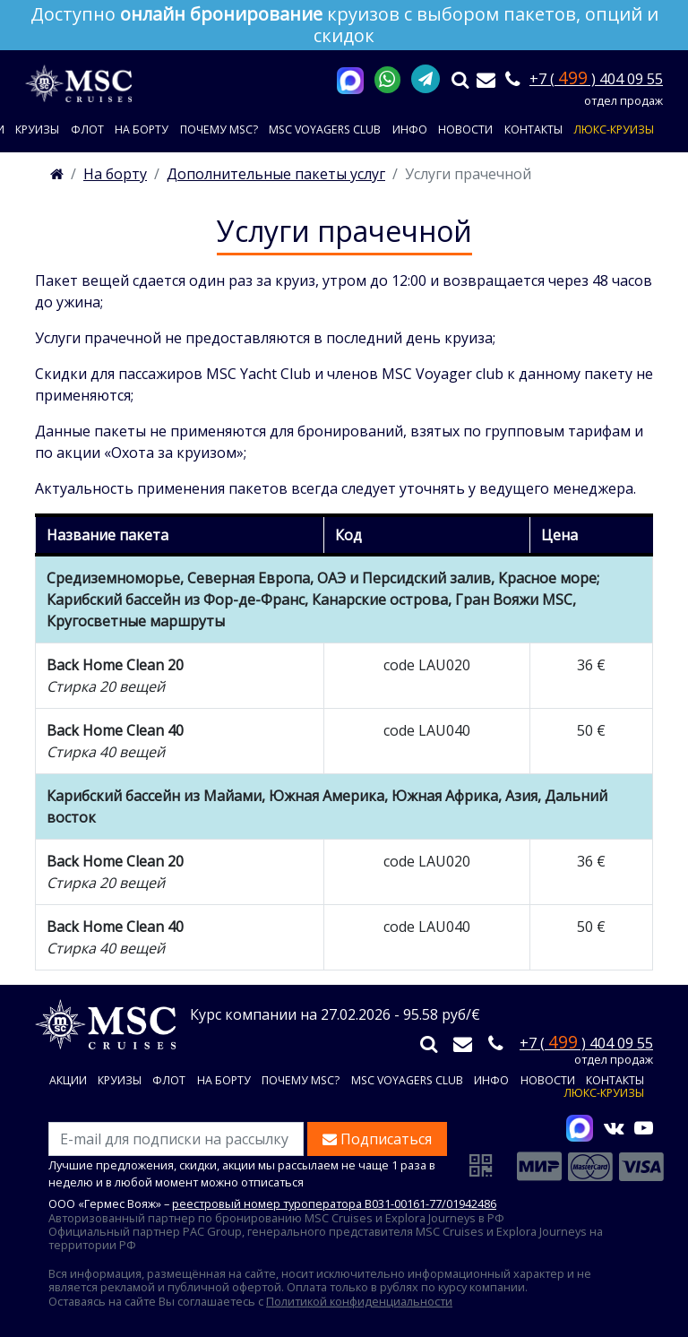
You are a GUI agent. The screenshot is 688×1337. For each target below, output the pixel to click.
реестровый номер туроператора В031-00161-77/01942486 (334, 1203)
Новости (465, 129)
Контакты (533, 129)
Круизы (37, 129)
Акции (68, 1081)
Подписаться (377, 1139)
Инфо (409, 129)
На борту (141, 129)
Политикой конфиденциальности (359, 1301)
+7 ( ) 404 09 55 (596, 79)
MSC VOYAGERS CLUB (325, 129)
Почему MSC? (219, 129)
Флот (87, 129)
